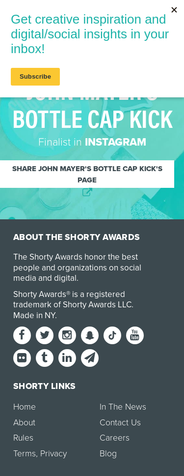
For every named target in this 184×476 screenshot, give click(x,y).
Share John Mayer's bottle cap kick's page (87, 174)
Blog (108, 453)
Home (24, 407)
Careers (115, 438)
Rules (23, 438)
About (24, 422)
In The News (123, 407)
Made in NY (34, 315)
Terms (24, 453)
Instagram (115, 142)
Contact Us (120, 422)
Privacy (53, 453)
